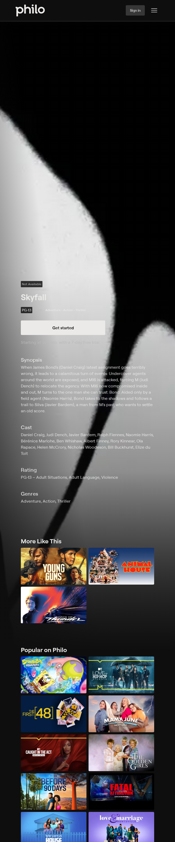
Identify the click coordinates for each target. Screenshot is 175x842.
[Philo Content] (154, 10)
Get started (63, 327)
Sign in (135, 10)
